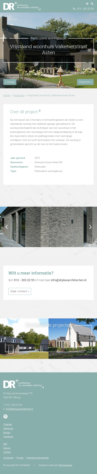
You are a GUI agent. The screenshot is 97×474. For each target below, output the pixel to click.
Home (6, 95)
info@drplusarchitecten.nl (68, 280)
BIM (5, 444)
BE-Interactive (65, 465)
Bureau (6, 432)
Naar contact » (19, 291)
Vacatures (8, 436)
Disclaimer (8, 457)
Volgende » (85, 81)
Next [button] (90, 228)
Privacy (20, 457)
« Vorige (9, 81)
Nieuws (6, 448)
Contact (7, 452)
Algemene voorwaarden (37, 457)
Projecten (19, 95)
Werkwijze (8, 428)
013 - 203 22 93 (85, 8)
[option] (24, 227)
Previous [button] (6, 228)
